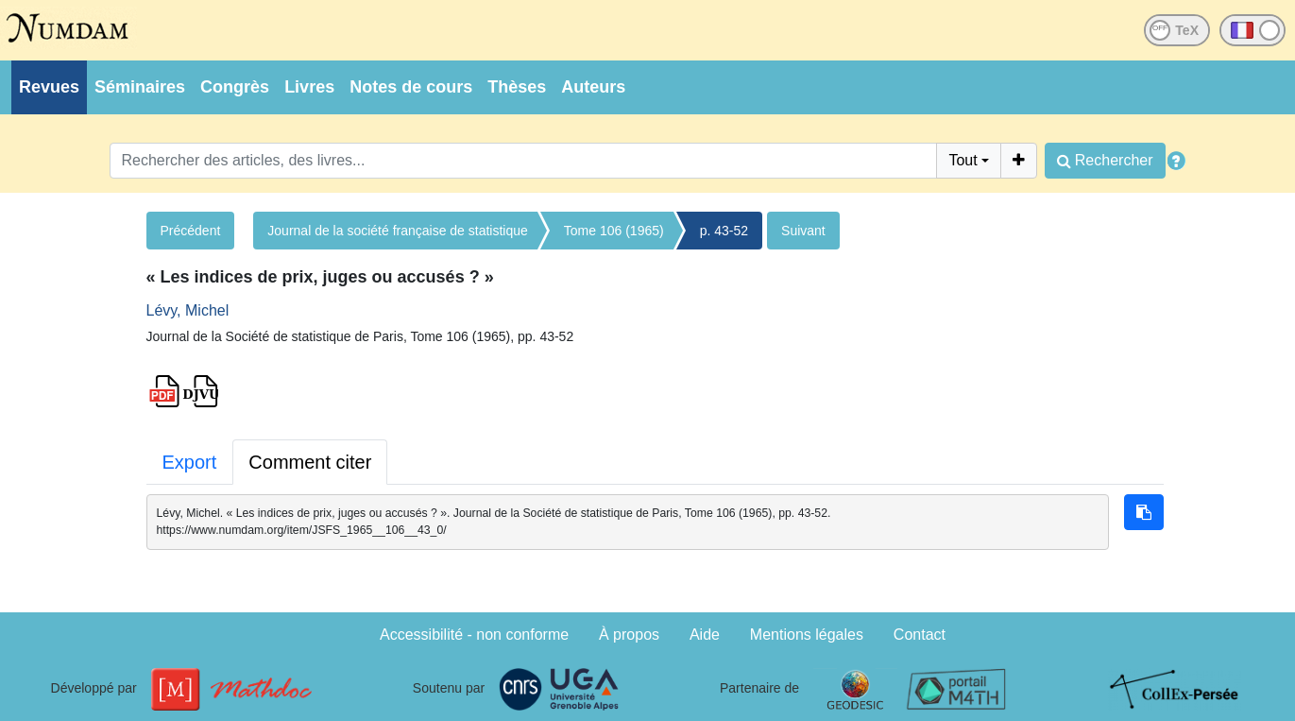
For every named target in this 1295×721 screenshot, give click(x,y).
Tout (962, 160)
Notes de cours (410, 86)
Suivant (803, 230)
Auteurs (593, 86)
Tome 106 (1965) (614, 230)
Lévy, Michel (188, 310)
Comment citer (309, 462)
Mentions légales (806, 635)
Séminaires (139, 86)
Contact (920, 635)
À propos (629, 635)
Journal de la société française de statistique (397, 230)
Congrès (234, 86)
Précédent (191, 230)
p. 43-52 (724, 230)
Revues (49, 86)
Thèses (516, 86)
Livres (309, 86)
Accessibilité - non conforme (474, 635)
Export (189, 462)
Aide (705, 635)
